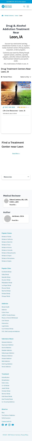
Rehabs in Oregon (6, 255)
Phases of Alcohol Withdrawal (10, 318)
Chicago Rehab (6, 296)
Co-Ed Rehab (5, 385)
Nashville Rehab (6, 277)
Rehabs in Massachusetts (9, 253)
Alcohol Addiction (6, 347)
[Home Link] (3, 15)
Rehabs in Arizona (7, 247)
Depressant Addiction (7, 345)
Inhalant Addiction (7, 358)
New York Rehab (6, 291)
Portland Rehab (6, 293)
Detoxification (5, 377)
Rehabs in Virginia (6, 261)
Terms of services (15, 435)
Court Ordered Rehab (7, 328)
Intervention (5, 323)
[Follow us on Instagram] (9, 424)
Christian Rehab (6, 391)
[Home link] (9, 15)
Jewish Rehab (5, 388)
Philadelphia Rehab (7, 282)
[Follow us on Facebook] (3, 424)
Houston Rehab (6, 280)
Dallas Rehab (5, 274)
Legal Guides (5, 326)
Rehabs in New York (7, 242)
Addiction (5, 303)
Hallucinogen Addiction (8, 353)
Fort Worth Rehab (6, 271)
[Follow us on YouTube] (13, 424)
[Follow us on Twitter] (6, 424)
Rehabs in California (7, 239)
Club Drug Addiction (7, 364)
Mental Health (5, 307)
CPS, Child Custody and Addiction (11, 331)
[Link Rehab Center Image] (16, 93)
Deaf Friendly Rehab (7, 399)
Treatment (5, 374)
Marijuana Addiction (7, 355)
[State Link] (16, 15)
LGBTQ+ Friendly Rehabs (8, 315)
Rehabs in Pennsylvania (8, 258)
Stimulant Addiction (7, 342)
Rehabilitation (5, 380)
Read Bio (13, 204)
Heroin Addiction (6, 366)
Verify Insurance (6, 418)
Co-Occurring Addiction (8, 402)
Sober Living (5, 383)
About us (5, 409)
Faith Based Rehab (7, 396)
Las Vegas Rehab (6, 285)
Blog (3, 412)
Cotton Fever (5, 312)
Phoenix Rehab (6, 288)
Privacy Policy (24, 435)
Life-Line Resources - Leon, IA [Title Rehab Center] (14, 111)
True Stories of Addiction (8, 415)
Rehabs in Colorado (7, 250)
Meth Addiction (6, 361)
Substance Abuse (7, 339)
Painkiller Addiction (7, 350)
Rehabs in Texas (6, 244)
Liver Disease (5, 320)
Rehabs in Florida (6, 236)
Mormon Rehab (6, 393)
